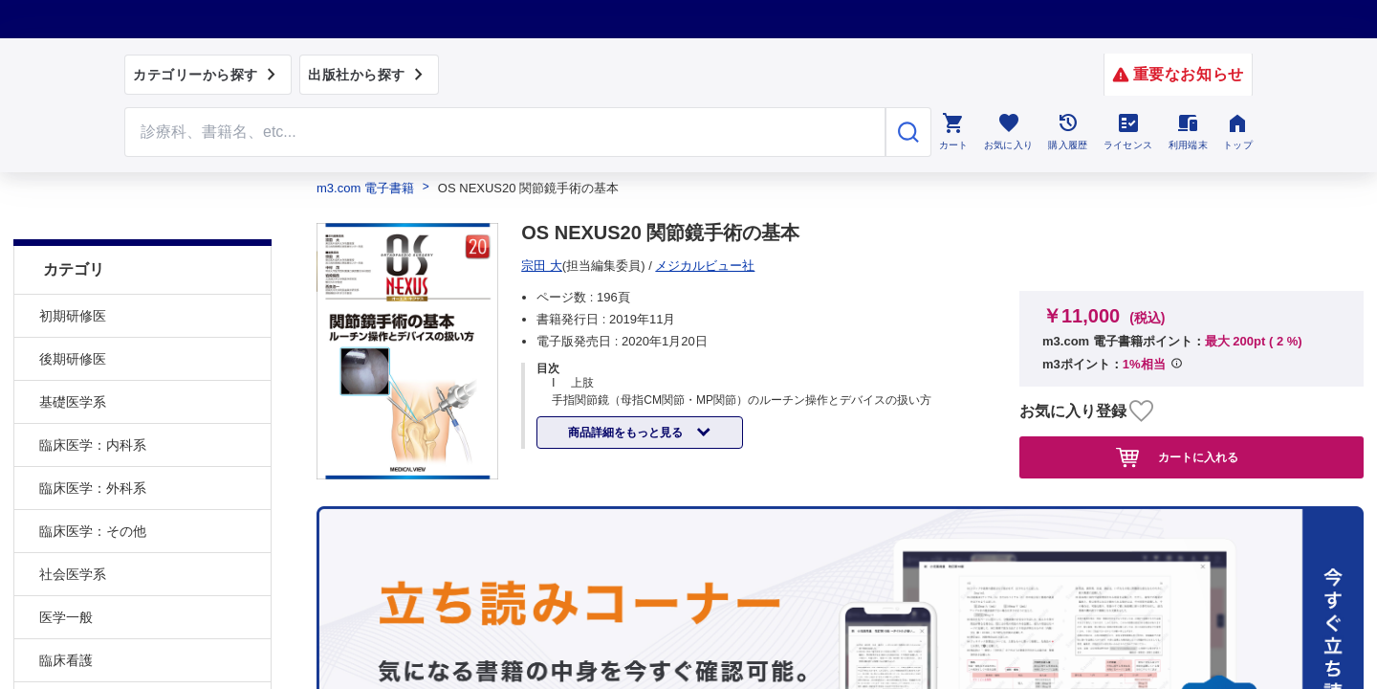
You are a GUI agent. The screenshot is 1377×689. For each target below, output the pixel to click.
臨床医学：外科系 (92, 440)
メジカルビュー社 (577, 265)
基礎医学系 (72, 354)
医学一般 (66, 569)
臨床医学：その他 (92, 483)
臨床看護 (66, 612)
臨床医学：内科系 (92, 397)
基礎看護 (66, 655)
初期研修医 (72, 268)
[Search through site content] (504, 132)
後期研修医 (72, 311)
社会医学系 (72, 526)
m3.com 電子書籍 (365, 188)
